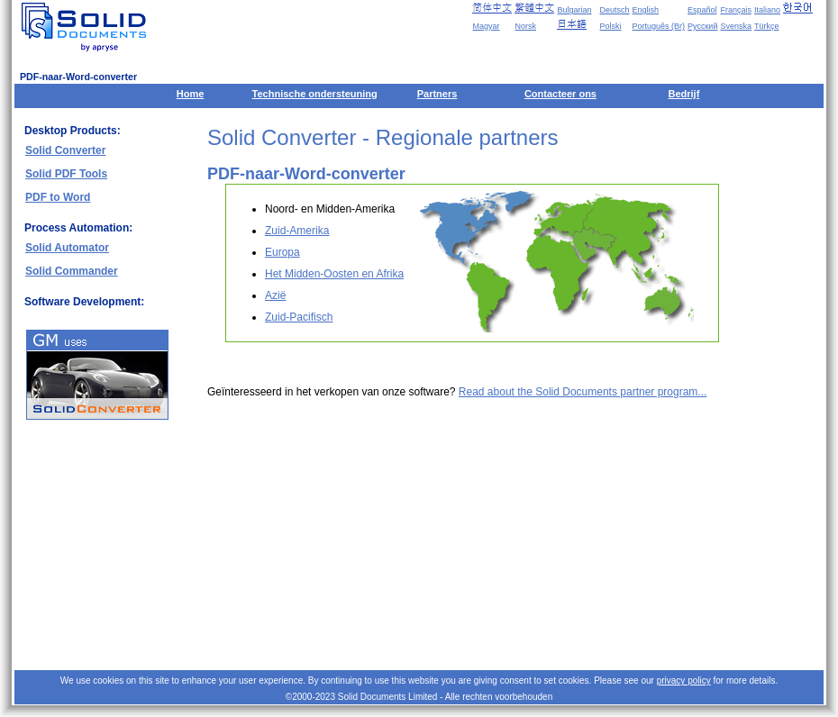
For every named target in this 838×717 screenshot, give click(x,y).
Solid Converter (65, 150)
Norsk (525, 26)
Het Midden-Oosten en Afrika (334, 274)
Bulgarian (574, 9)
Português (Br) (659, 26)
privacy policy (684, 680)
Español (702, 9)
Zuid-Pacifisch (298, 317)
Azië (275, 295)
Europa (282, 252)
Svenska (735, 26)
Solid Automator (67, 247)
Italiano (767, 9)
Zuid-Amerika (297, 230)
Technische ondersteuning (315, 93)
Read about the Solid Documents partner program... (582, 392)
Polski (610, 26)
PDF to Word (57, 197)
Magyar (485, 26)
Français (735, 9)
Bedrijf (683, 93)
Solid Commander (71, 271)
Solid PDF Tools (66, 174)
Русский (702, 26)
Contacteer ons (560, 93)
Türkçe (766, 26)
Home (191, 93)
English (646, 9)
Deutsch (614, 9)
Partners (437, 93)
